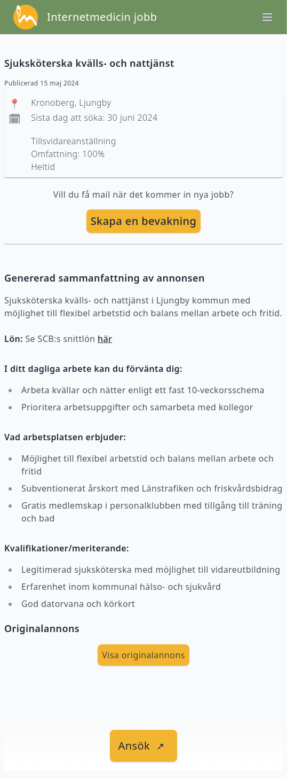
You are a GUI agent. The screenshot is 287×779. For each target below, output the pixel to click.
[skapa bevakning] (143, 221)
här (105, 339)
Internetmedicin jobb (102, 17)
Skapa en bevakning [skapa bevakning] (144, 221)
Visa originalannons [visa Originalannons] (143, 655)
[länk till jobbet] (144, 746)
